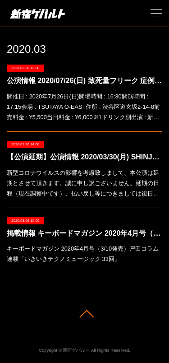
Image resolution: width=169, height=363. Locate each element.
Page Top (84, 313)
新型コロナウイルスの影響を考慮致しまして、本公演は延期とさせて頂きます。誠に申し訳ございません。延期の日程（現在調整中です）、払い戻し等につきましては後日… (83, 183)
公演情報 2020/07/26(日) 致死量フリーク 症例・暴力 (84, 80)
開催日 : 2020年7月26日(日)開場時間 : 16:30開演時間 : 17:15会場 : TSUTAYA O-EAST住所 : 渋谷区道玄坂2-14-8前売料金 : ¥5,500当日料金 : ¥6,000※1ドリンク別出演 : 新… (83, 107)
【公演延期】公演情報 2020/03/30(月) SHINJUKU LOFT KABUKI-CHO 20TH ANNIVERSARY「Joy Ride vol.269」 (84, 157)
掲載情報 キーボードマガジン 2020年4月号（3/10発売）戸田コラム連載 (84, 233)
